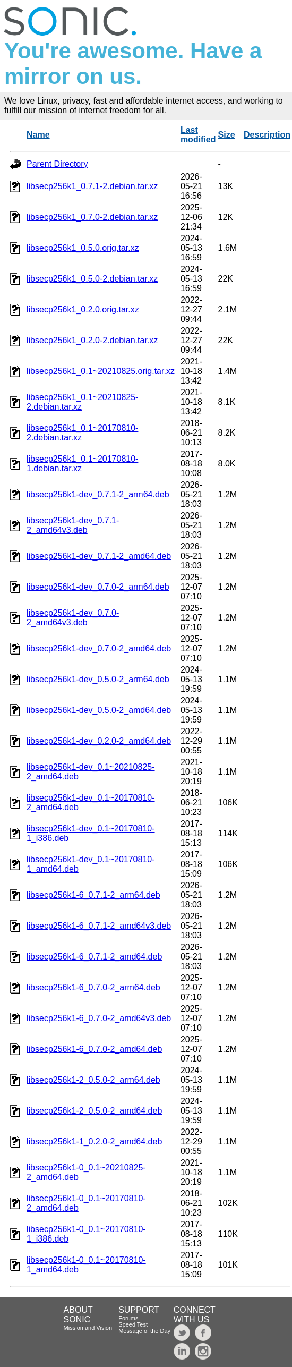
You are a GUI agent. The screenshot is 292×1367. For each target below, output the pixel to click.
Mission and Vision (88, 1327)
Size (226, 134)
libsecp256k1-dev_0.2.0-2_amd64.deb (99, 740)
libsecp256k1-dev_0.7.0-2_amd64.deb (99, 648)
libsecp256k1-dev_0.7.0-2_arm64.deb (98, 586)
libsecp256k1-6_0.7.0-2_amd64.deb (94, 1049)
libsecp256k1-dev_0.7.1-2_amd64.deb (99, 556)
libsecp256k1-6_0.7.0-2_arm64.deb (93, 987)
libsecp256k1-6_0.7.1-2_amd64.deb (94, 956)
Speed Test (133, 1324)
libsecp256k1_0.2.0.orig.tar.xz (83, 309)
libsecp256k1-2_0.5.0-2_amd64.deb (94, 1110)
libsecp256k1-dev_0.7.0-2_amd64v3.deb (73, 617)
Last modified (198, 134)
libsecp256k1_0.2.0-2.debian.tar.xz (92, 340)
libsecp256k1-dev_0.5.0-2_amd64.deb (99, 710)
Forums (128, 1318)
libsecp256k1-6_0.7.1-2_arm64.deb (93, 894)
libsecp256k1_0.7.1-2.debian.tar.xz (92, 186)
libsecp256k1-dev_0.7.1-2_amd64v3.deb (73, 525)
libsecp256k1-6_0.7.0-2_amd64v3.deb (99, 1018)
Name (38, 134)
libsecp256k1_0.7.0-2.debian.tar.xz (92, 217)
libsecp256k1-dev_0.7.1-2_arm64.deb (98, 494)
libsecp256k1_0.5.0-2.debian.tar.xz (92, 278)
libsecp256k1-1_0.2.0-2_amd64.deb (94, 1141)
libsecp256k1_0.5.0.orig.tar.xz (83, 247)
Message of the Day (144, 1331)
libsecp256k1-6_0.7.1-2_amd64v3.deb (99, 925)
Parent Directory (57, 163)
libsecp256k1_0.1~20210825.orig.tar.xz (101, 371)
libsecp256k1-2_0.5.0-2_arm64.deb (93, 1079)
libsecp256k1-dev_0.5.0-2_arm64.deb (98, 679)
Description (267, 134)
